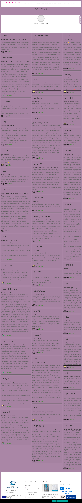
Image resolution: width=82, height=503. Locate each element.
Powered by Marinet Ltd (11, 494)
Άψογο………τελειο (68, 397)
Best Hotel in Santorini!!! (8, 415)
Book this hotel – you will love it (41, 220)
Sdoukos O (7, 190)
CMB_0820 (8, 341)
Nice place (35, 201)
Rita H (5, 122)
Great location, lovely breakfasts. (11, 382)
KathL (67, 373)
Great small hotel (68, 154)
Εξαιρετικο (66, 268)
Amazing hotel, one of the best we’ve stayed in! (15, 61)
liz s (4, 237)
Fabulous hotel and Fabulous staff (42, 411)
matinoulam (39, 98)
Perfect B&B (5, 154)
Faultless (66, 208)
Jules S (37, 407)
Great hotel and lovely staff (9, 293)
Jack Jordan (7, 58)
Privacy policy (64, 500)
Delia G (68, 339)
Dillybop (68, 150)
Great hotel (35, 101)
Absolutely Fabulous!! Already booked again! (45, 167)
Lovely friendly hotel (38, 315)
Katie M (68, 204)
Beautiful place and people (9, 240)
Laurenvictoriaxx (41, 36)
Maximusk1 (70, 425)
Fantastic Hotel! (37, 250)
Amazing (35, 276)
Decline (58, 500)
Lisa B (5, 150)
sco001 (37, 311)
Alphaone (69, 283)
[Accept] (80, 501)
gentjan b (69, 265)
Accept (54, 500)
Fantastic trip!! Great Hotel (40, 122)
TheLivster (7, 265)
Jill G (67, 317)
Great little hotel (68, 39)
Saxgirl (6, 378)
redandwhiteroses (10, 289)
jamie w (37, 118)
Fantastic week (5, 174)
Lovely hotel (67, 321)
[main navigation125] (7, 498)
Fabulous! (35, 39)
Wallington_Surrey (42, 216)
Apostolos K (70, 393)
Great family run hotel (7, 125)
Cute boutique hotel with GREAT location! (13, 39)
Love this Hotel (36, 338)
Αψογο (65, 134)
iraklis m (68, 130)
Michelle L (69, 98)
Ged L (36, 359)
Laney (5, 36)
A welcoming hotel (38, 294)
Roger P (37, 335)
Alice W (37, 272)
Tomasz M (38, 198)
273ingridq (69, 74)
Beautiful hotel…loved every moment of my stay (46, 430)
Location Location (68, 287)
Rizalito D (38, 79)
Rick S (67, 36)
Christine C (7, 101)
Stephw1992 (39, 291)
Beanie (6, 171)
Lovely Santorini (6, 105)
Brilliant (3, 269)
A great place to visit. (38, 362)
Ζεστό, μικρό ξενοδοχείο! (70, 343)
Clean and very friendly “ (39, 83)
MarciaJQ (7, 412)
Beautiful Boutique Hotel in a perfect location (14, 345)
